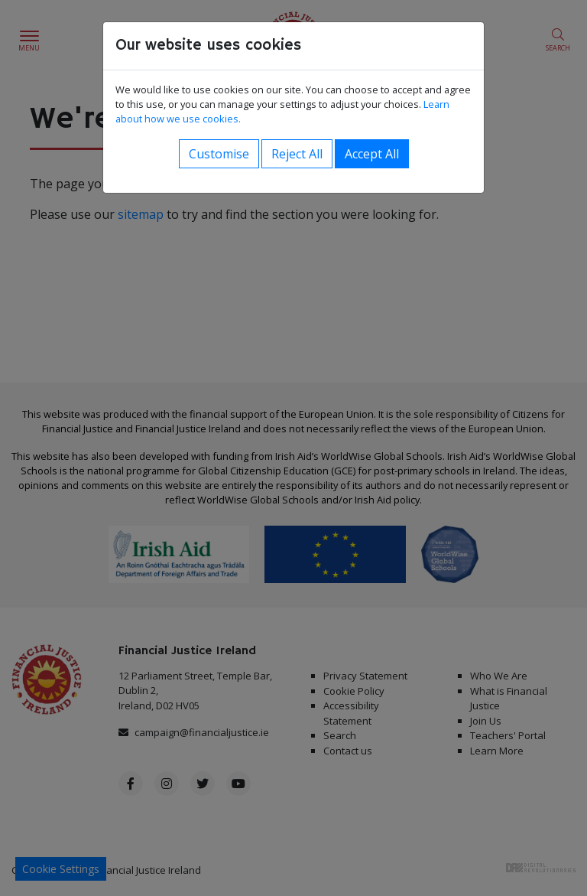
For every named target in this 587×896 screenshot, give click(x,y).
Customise (219, 153)
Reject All (297, 153)
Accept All (372, 153)
